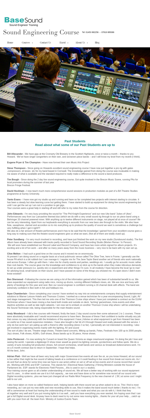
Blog (97, 42)
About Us (81, 42)
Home (10, 42)
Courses (27, 42)
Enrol (64, 42)
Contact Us (45, 42)
